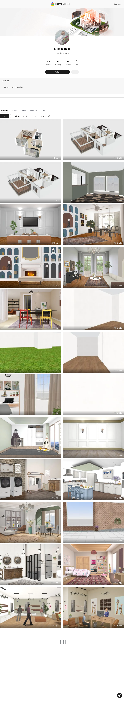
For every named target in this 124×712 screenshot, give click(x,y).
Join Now (117, 4)
